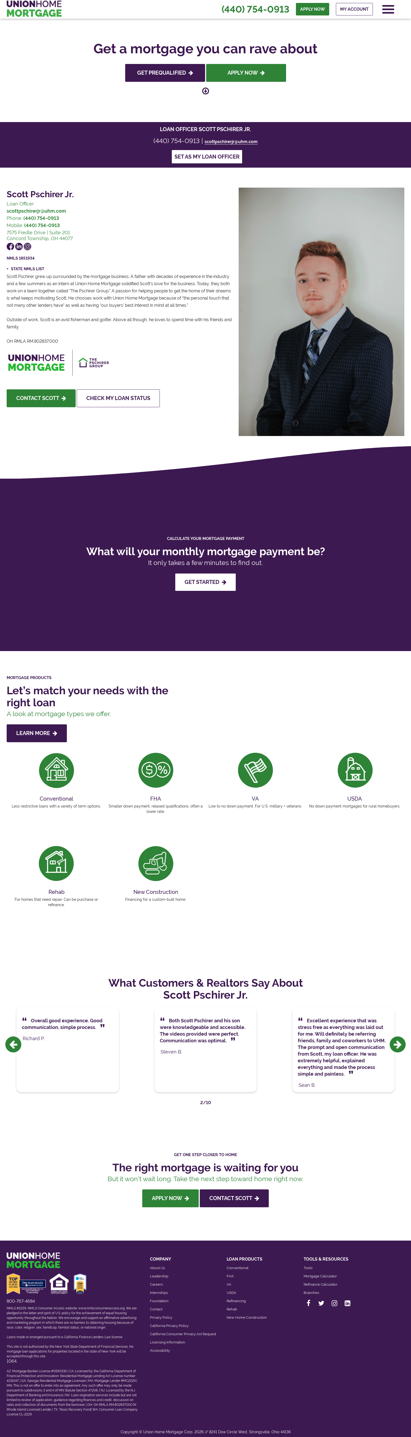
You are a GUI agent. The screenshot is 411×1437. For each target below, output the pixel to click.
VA (229, 1280)
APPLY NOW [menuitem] (312, 11)
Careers (156, 1280)
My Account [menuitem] (354, 11)
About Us (157, 1263)
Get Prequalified (165, 73)
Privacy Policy (161, 1313)
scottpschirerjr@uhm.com (231, 141)
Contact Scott (41, 398)
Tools (308, 1263)
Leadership (159, 1271)
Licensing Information (167, 1337)
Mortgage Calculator (320, 1271)
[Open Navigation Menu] (388, 11)
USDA (231, 1288)
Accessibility (160, 1346)
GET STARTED (205, 582)
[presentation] (13, 1042)
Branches (311, 1288)
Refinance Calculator (320, 1280)
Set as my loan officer (206, 157)
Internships (159, 1288)
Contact (156, 1304)
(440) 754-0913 (255, 11)
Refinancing (236, 1296)
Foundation (159, 1296)
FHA (230, 1271)
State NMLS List (27, 269)
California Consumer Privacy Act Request (183, 1329)
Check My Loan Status (118, 398)
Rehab (232, 1304)
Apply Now (246, 73)
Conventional (238, 1263)
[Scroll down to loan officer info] (205, 90)
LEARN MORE (36, 733)
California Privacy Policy (169, 1321)
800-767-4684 (21, 1296)
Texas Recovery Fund (75, 1404)
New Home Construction (247, 1313)
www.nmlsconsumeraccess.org (101, 1303)
